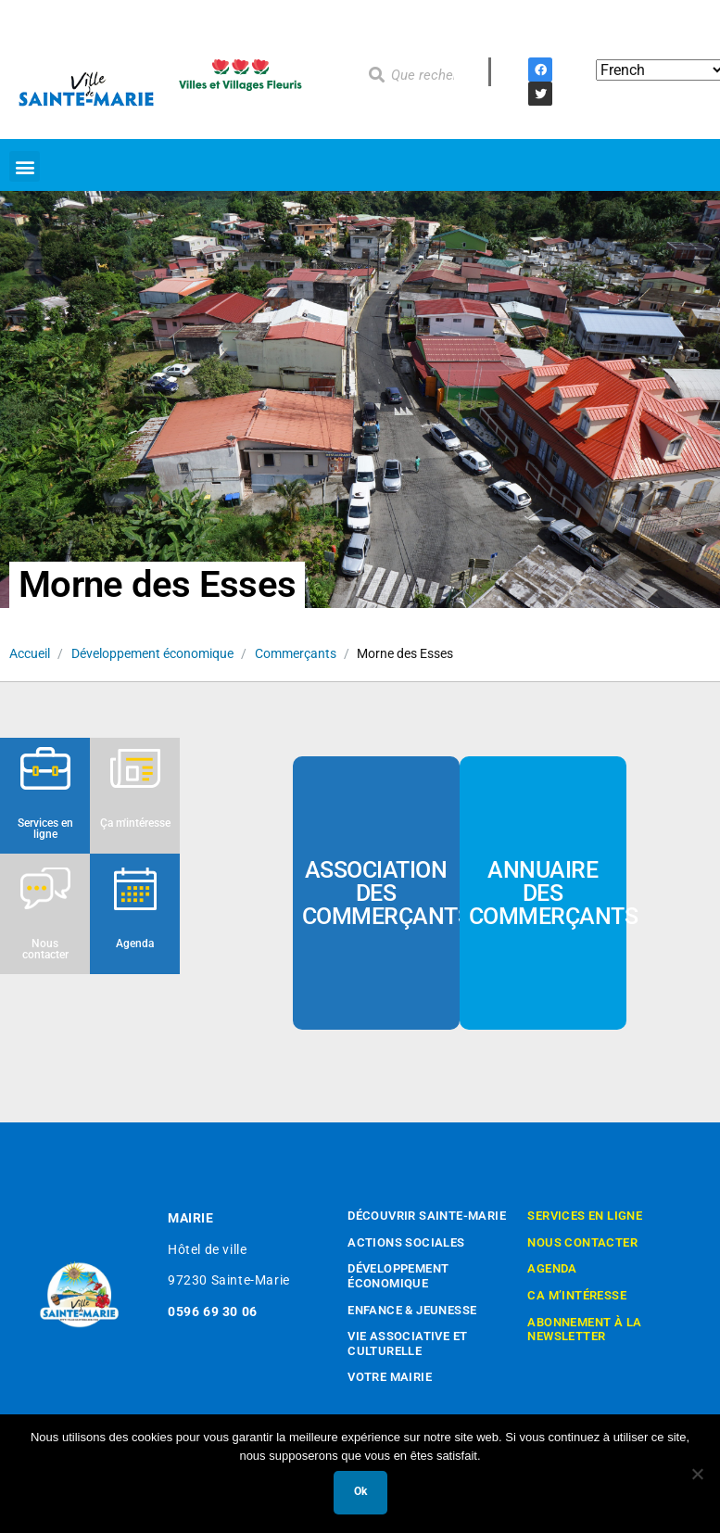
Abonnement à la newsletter (584, 1329)
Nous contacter (45, 949)
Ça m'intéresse (135, 823)
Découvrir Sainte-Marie (426, 1216)
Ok (360, 1491)
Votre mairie (389, 1377)
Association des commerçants (387, 893)
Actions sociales (405, 1242)
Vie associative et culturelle (407, 1343)
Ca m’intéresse (576, 1295)
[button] (24, 166)
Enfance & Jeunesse (411, 1310)
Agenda (135, 943)
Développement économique (152, 653)
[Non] (697, 1473)
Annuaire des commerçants (553, 893)
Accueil (29, 653)
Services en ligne (45, 829)
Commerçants (295, 653)
